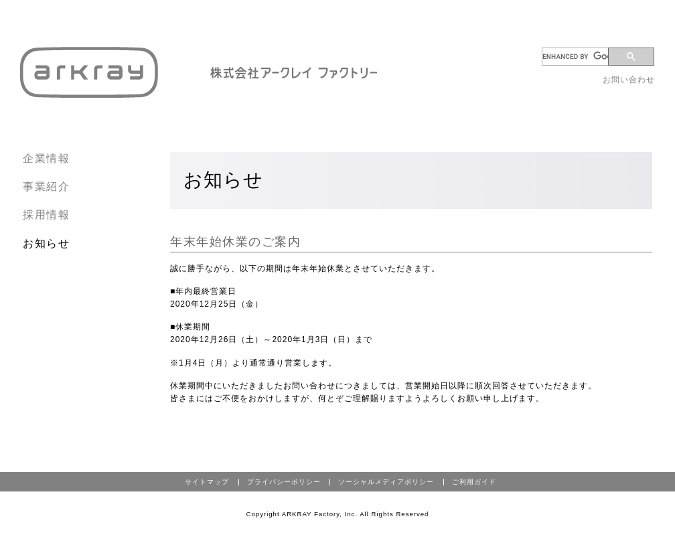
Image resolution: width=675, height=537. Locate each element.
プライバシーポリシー (284, 481)
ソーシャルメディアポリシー (386, 481)
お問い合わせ (629, 79)
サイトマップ (207, 481)
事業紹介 (46, 186)
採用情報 (46, 214)
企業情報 (46, 158)
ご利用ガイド (474, 481)
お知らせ (46, 243)
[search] (577, 57)
